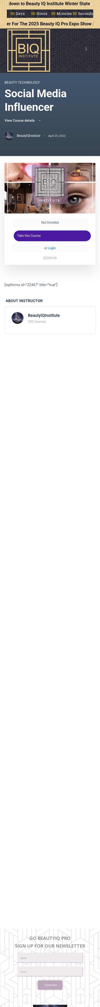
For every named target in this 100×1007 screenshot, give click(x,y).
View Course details (23, 120)
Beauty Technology (22, 82)
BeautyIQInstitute (44, 315)
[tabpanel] (50, 285)
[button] (86, 48)
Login (52, 248)
